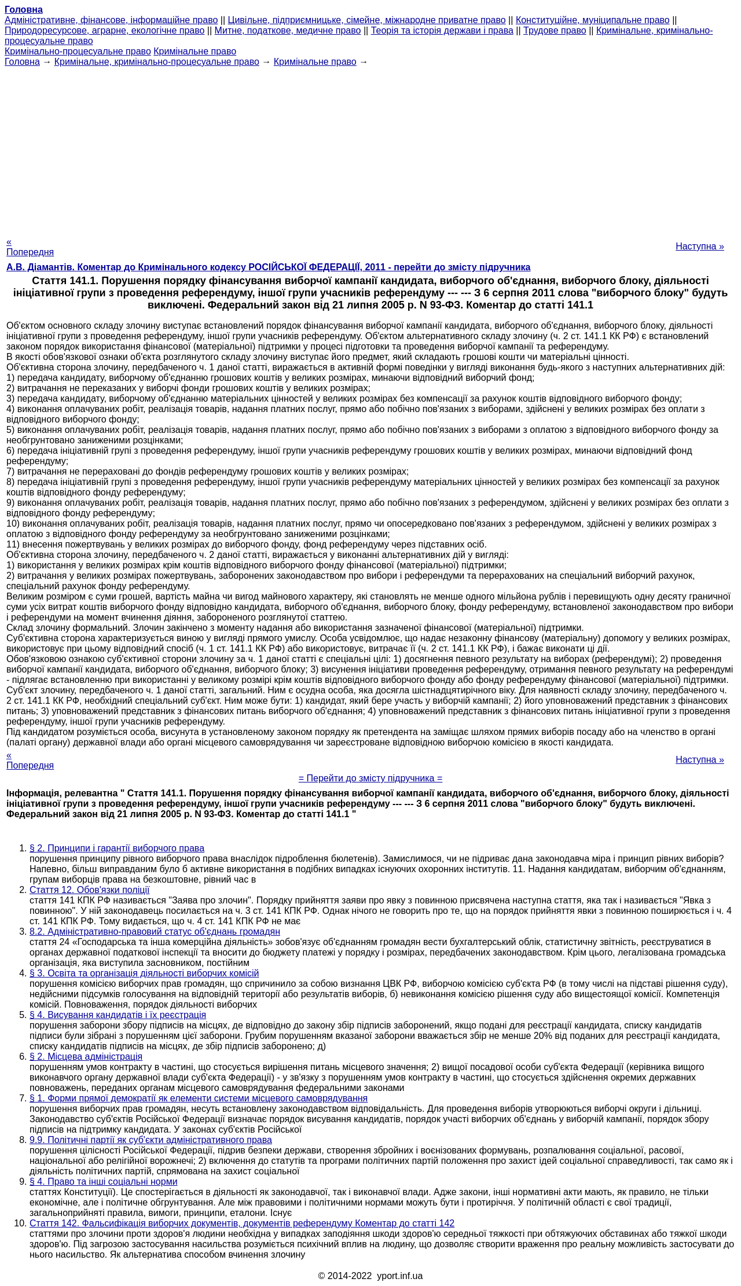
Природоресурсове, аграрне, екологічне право (104, 30)
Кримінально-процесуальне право (78, 51)
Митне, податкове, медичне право (288, 30)
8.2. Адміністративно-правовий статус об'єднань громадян (155, 931)
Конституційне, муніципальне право (593, 20)
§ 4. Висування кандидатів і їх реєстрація (118, 1015)
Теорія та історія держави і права (442, 30)
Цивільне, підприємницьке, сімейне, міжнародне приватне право (367, 20)
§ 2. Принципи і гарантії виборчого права (117, 848)
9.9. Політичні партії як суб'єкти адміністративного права (151, 1140)
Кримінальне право (194, 51)
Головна (22, 62)
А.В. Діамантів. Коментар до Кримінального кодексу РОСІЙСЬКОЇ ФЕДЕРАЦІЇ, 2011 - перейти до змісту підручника (268, 267)
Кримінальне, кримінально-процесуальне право (156, 62)
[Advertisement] (370, 148)
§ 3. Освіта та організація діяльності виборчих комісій (144, 973)
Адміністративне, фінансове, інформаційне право (111, 20)
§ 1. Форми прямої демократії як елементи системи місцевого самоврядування (199, 1098)
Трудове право (554, 30)
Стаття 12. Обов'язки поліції (89, 890)
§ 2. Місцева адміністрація (86, 1056)
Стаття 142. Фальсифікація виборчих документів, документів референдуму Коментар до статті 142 (242, 1223)
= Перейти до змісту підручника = (371, 778)
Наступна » (700, 246)
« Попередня (30, 247)
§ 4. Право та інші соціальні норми (104, 1181)
